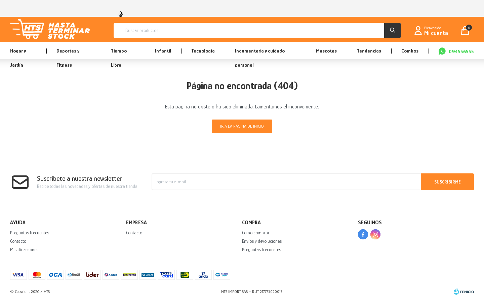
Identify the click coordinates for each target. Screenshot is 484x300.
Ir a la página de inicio (242, 126)
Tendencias (369, 51)
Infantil (163, 51)
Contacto (18, 241)
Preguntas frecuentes (29, 232)
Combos (409, 51)
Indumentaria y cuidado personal (260, 53)
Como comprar (256, 232)
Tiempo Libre (119, 53)
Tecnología (203, 51)
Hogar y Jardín (18, 53)
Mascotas (326, 51)
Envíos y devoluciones (262, 241)
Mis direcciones (24, 249)
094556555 (461, 51)
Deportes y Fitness (67, 53)
